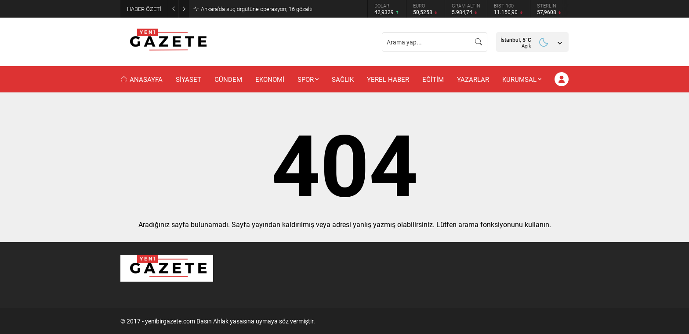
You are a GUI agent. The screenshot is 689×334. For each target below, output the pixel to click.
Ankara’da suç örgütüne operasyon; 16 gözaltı (256, 9)
